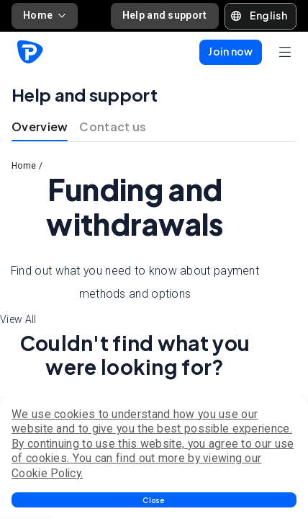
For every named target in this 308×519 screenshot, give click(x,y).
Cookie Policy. (47, 473)
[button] (154, 499)
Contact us (112, 126)
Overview (40, 126)
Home (44, 15)
